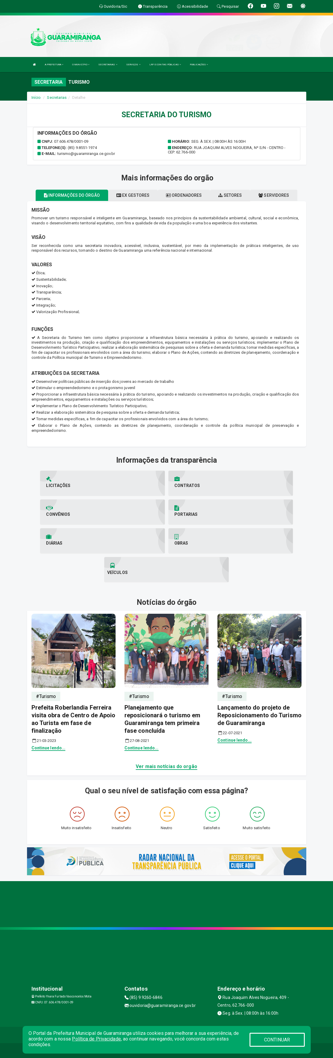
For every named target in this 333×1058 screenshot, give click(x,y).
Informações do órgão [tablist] (72, 195)
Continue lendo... (48, 747)
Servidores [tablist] (273, 195)
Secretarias (57, 97)
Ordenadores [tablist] (184, 195)
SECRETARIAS (107, 64)
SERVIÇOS (133, 64)
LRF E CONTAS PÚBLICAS (165, 64)
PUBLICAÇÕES (199, 64)
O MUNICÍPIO (80, 64)
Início (36, 97)
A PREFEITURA (54, 64)
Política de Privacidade (96, 1039)
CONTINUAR (277, 1040)
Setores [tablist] (230, 195)
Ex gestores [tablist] (132, 195)
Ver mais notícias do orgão (166, 766)
